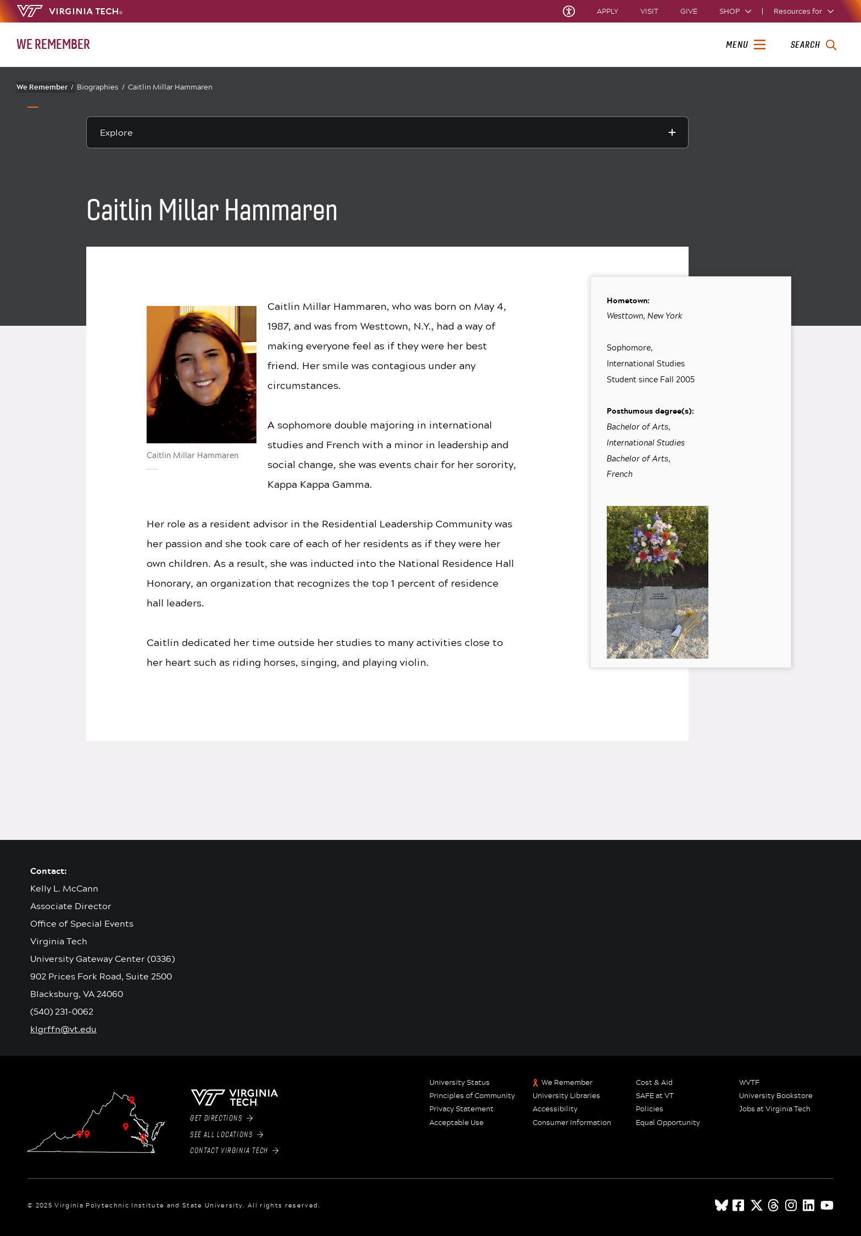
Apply (607, 11)
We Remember (45, 86)
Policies (649, 1109)
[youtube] (827, 1205)
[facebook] (739, 1205)
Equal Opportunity (668, 1123)
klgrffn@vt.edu (63, 1028)
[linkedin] (809, 1205)
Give (688, 11)
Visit (649, 11)
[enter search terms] (813, 45)
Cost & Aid (654, 1083)
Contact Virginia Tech (234, 1150)
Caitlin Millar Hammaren (170, 86)
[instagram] (791, 1205)
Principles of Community (472, 1096)
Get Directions (221, 1118)
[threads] (774, 1205)
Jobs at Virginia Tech (774, 1109)
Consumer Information (572, 1123)
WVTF (749, 1083)
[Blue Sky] (721, 1205)
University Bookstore (776, 1096)
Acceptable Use (456, 1123)
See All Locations (226, 1135)
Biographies (101, 87)
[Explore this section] (387, 132)
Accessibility (555, 1109)
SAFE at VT (655, 1096)
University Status (459, 1083)
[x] (756, 1205)
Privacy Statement (461, 1109)
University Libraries (566, 1096)
